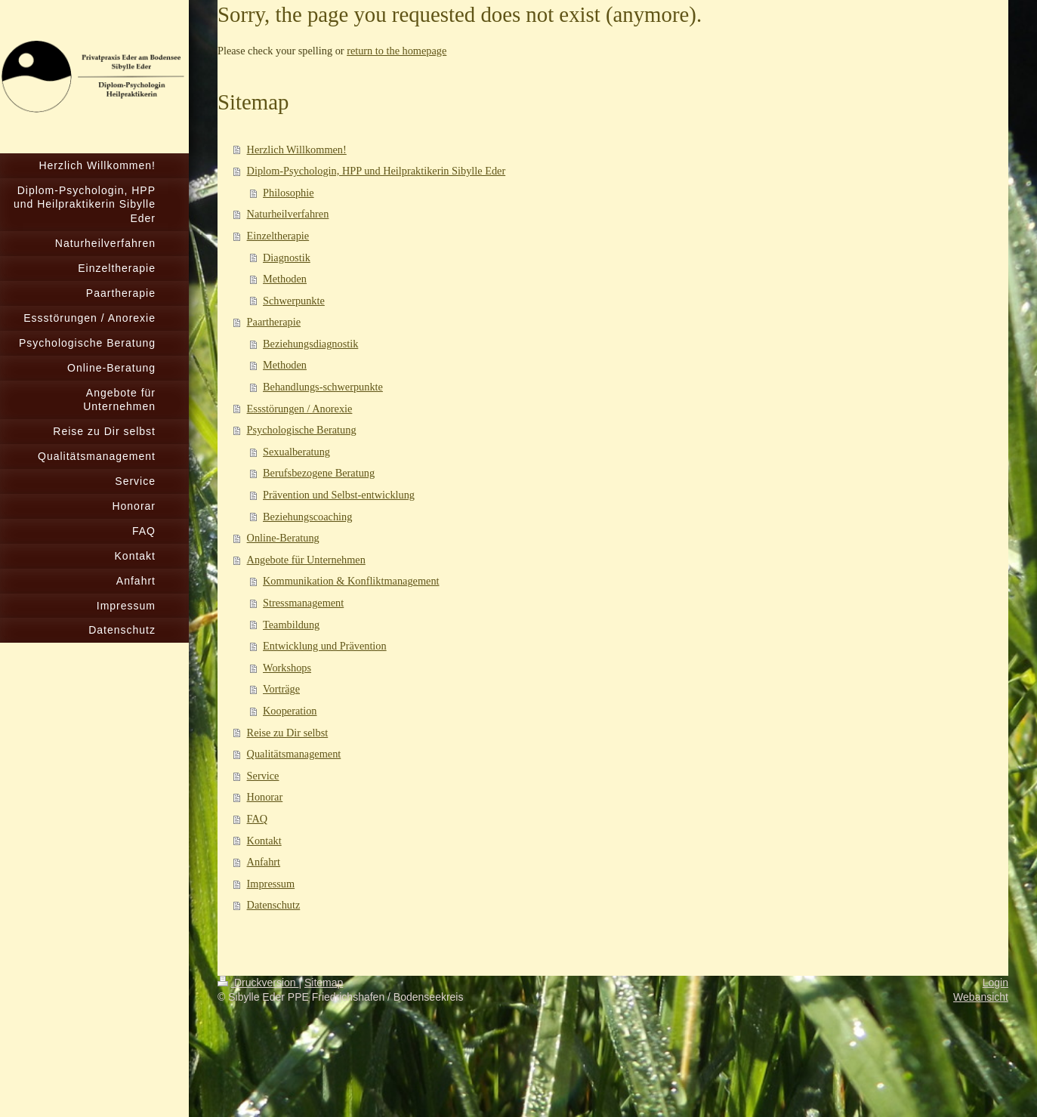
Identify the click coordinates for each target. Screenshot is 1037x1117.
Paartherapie (274, 322)
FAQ (257, 819)
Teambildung (291, 625)
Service (263, 776)
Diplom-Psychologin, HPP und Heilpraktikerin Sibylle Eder (376, 171)
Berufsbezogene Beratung (319, 473)
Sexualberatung (296, 452)
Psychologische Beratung (301, 430)
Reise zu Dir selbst (288, 733)
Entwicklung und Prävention (325, 646)
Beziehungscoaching (307, 517)
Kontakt (264, 841)
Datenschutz (274, 905)
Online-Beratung (283, 538)
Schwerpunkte (294, 301)
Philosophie (288, 193)
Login (995, 983)
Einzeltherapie (278, 236)
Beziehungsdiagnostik (310, 344)
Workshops (287, 668)
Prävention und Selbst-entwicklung (339, 495)
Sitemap (323, 983)
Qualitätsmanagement (294, 754)
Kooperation (289, 711)
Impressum (271, 884)
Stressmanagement (303, 603)
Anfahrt (263, 862)
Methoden (285, 279)
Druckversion (258, 983)
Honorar (265, 797)
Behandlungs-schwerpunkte (323, 387)
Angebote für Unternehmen (306, 560)
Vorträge (281, 689)
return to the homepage (396, 51)
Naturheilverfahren (288, 214)
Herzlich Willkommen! (297, 149)
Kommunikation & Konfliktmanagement (351, 581)
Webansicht (980, 997)
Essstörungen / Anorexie (300, 409)
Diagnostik (286, 257)
